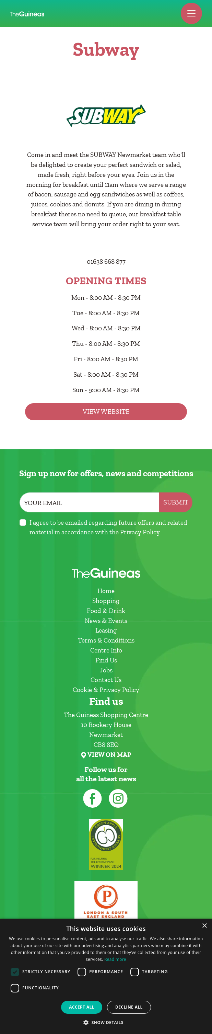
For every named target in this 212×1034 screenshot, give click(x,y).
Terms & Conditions (106, 640)
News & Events (106, 620)
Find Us (106, 660)
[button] (106, 1022)
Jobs (106, 670)
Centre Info (106, 650)
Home (106, 590)
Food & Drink (106, 610)
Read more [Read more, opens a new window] (115, 959)
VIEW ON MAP (109, 755)
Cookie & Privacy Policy (106, 689)
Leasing (106, 630)
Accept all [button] (81, 1007)
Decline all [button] (129, 1007)
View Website (106, 412)
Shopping (106, 600)
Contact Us (106, 679)
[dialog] (106, 976)
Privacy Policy (140, 532)
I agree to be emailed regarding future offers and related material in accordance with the (108, 527)
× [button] (204, 926)
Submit (175, 502)
